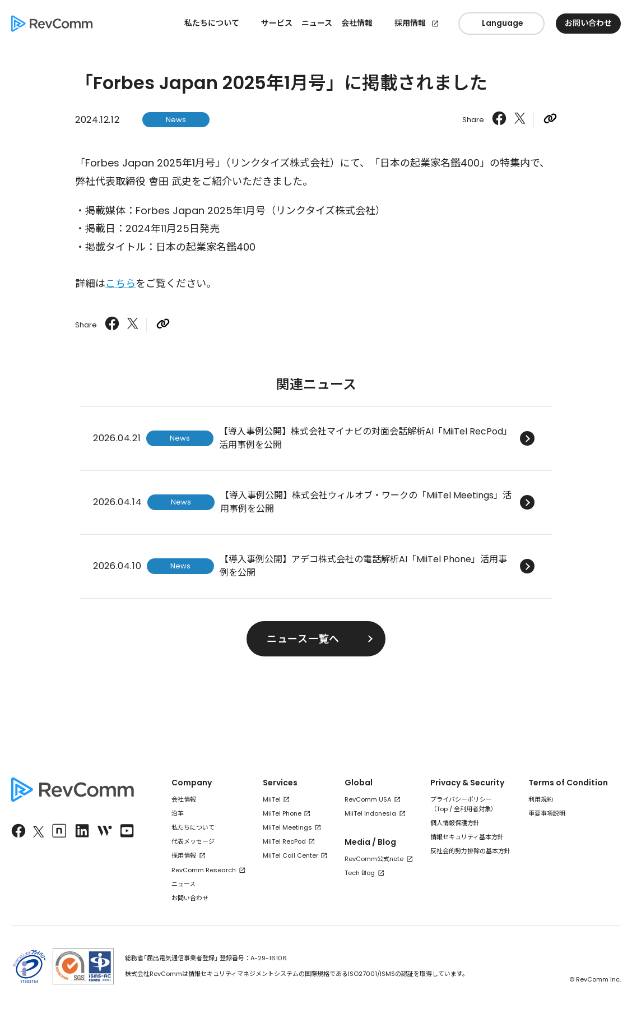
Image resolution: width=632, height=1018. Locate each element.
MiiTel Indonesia (370, 813)
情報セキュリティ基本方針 (467, 836)
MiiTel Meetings (287, 827)
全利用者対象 (472, 808)
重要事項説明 (546, 813)
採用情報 (410, 23)
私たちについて (193, 827)
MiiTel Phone (282, 813)
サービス (276, 23)
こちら (120, 283)
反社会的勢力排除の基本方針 (470, 850)
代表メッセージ (193, 841)
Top (442, 808)
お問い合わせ (189, 898)
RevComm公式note (374, 858)
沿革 (177, 813)
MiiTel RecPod (284, 841)
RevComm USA (368, 799)
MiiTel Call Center (290, 855)
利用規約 (540, 799)
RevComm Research (203, 870)
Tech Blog (360, 872)
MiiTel (272, 799)
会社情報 (183, 799)
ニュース (316, 23)
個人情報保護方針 (455, 822)
